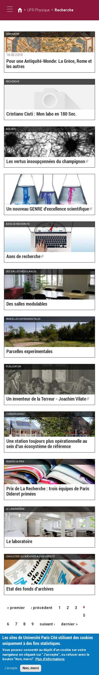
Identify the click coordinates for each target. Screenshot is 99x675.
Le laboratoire (17, 541)
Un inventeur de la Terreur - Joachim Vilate (41, 399)
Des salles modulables (23, 304)
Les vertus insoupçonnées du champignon (40, 161)
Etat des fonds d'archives (25, 589)
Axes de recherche (22, 256)
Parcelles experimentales (26, 351)
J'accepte (10, 670)
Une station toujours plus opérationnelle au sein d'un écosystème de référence (47, 444)
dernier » (64, 615)
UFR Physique (36, 10)
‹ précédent (37, 607)
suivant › (45, 615)
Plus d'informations (50, 661)
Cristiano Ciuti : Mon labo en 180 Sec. (35, 114)
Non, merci (30, 670)
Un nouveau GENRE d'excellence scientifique (42, 209)
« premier (14, 607)
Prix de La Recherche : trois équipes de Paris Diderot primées (47, 492)
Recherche (58, 10)
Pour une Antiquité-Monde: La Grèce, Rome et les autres (44, 64)
